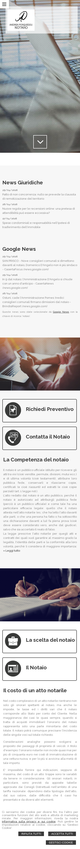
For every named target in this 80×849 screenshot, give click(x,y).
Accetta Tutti (62, 834)
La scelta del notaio (50, 640)
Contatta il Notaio (48, 437)
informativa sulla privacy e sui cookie (28, 821)
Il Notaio (36, 667)
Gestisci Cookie (61, 842)
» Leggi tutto (11, 550)
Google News (61, 312)
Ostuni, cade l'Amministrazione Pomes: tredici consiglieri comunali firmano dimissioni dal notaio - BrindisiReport (36, 302)
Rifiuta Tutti (31, 834)
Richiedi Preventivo (50, 409)
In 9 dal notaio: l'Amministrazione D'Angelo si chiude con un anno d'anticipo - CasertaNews (37, 283)
